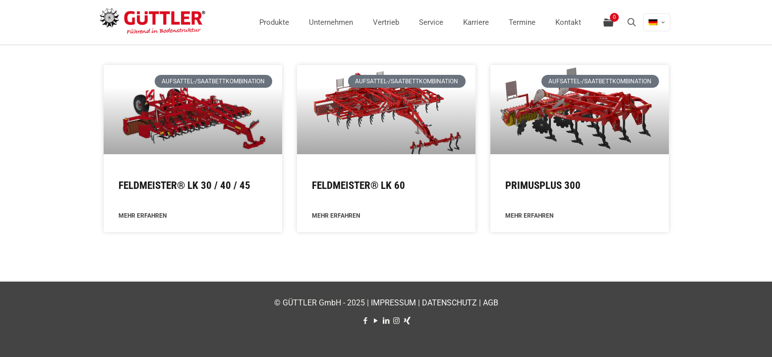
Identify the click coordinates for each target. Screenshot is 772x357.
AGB (490, 302)
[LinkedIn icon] (386, 320)
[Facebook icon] (365, 320)
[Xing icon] (407, 320)
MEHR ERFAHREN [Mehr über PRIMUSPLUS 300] (529, 216)
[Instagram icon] (396, 320)
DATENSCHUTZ (449, 302)
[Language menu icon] (656, 22)
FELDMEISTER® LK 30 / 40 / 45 (184, 185)
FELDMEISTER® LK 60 (358, 185)
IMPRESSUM (393, 302)
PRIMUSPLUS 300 (543, 185)
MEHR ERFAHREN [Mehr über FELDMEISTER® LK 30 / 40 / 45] (143, 216)
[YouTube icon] (375, 320)
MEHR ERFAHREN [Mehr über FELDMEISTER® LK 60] (336, 216)
